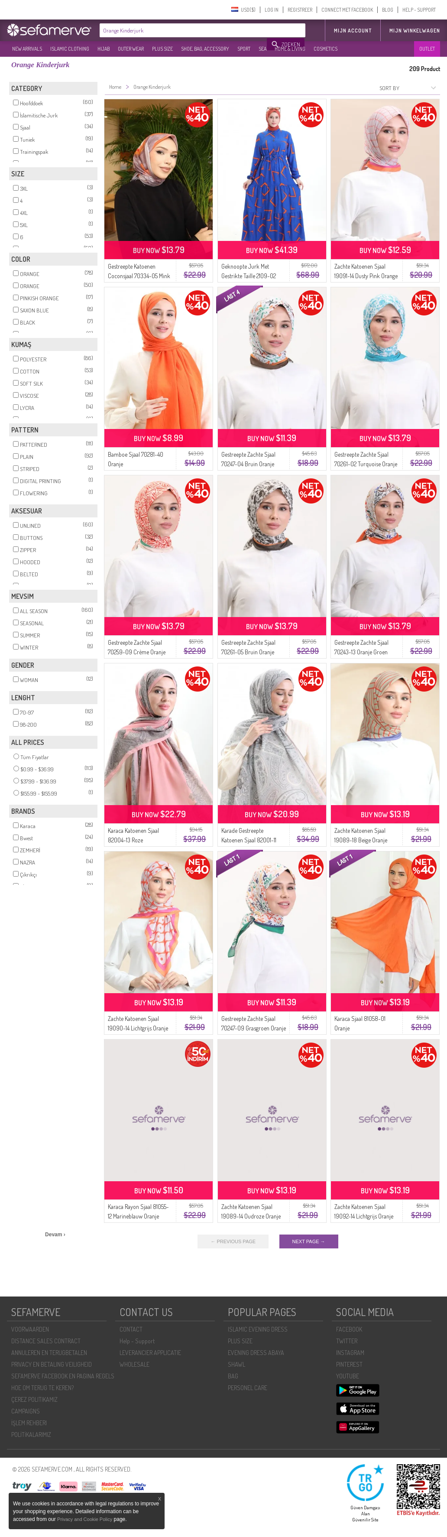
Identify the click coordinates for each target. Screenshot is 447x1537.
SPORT (243, 48)
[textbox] (184, 30)
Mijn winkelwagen (414, 30)
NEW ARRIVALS (27, 48)
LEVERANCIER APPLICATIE (150, 1352)
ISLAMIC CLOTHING (69, 48)
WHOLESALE (134, 1364)
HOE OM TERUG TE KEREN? (42, 1387)
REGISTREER (300, 9)
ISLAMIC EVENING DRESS (258, 1329)
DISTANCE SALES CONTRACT (46, 1341)
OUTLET (427, 48)
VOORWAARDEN (30, 1329)
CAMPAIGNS (25, 1411)
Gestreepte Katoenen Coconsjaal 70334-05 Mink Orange (139, 276)
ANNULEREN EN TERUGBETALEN (49, 1352)
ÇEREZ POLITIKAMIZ (34, 1399)
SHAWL (236, 1364)
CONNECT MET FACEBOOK (347, 9)
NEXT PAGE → (308, 1241)
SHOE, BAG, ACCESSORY (205, 48)
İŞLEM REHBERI (29, 1423)
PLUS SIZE (162, 48)
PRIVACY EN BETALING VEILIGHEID (51, 1364)
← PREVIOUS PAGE (233, 1241)
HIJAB (103, 48)
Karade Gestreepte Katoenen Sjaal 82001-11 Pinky (248, 840)
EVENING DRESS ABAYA (256, 1352)
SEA (262, 48)
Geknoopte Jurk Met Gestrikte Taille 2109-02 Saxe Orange (248, 276)
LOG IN (272, 9)
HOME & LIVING (290, 48)
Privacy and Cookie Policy (84, 1519)
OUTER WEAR (131, 48)
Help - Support (137, 1341)
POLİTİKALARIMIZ (31, 1434)
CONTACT (131, 1329)
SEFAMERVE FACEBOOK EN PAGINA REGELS (62, 1376)
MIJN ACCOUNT (353, 30)
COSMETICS (325, 48)
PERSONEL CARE (247, 1387)
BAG (233, 1376)
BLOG (387, 9)
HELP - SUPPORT (419, 9)
